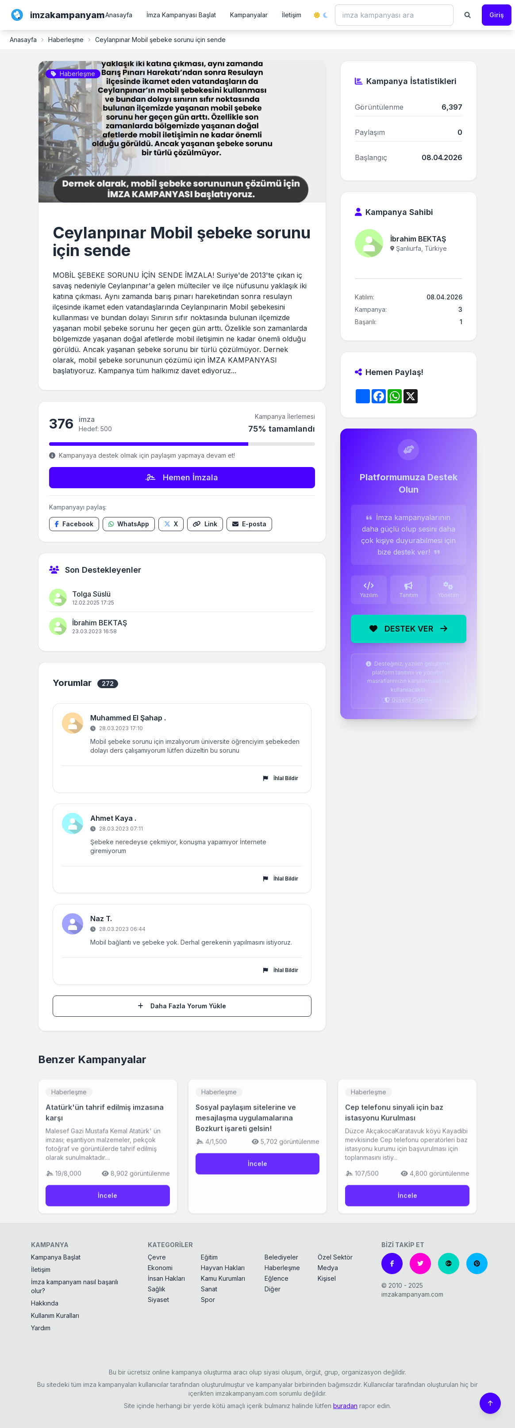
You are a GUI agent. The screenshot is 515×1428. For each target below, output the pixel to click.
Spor (208, 1299)
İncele (107, 1202)
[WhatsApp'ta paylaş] (129, 524)
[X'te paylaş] (171, 524)
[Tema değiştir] (320, 15)
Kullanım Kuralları (55, 1315)
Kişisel (327, 1278)
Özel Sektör (335, 1257)
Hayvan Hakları (223, 1267)
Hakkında (44, 1303)
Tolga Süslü (91, 594)
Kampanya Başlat (56, 1257)
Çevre (157, 1257)
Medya (328, 1267)
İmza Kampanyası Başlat (181, 15)
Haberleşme (66, 39)
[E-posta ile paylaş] (249, 524)
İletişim (291, 15)
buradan (345, 1405)
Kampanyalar (249, 15)
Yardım (40, 1328)
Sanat (209, 1289)
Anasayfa (118, 15)
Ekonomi (160, 1267)
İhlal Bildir (280, 778)
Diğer (273, 1289)
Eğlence (276, 1278)
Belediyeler (281, 1257)
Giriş (496, 15)
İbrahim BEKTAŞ (99, 622)
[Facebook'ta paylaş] (74, 524)
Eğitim (209, 1257)
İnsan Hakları (166, 1278)
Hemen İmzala (182, 477)
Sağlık (156, 1289)
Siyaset (158, 1299)
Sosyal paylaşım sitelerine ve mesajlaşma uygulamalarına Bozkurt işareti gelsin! (246, 1125)
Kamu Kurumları (223, 1278)
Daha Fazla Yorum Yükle (182, 1006)
